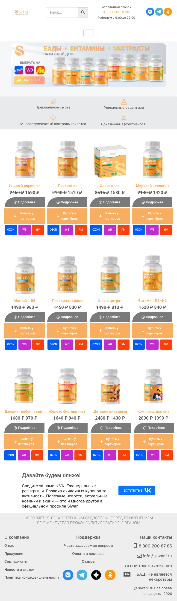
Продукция (13, 553)
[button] (24, 216)
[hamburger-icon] (88, 33)
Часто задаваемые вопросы (88, 545)
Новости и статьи (19, 569)
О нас (9, 545)
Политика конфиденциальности (31, 577)
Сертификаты (15, 561)
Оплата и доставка (88, 553)
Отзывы (88, 561)
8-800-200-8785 (116, 12)
